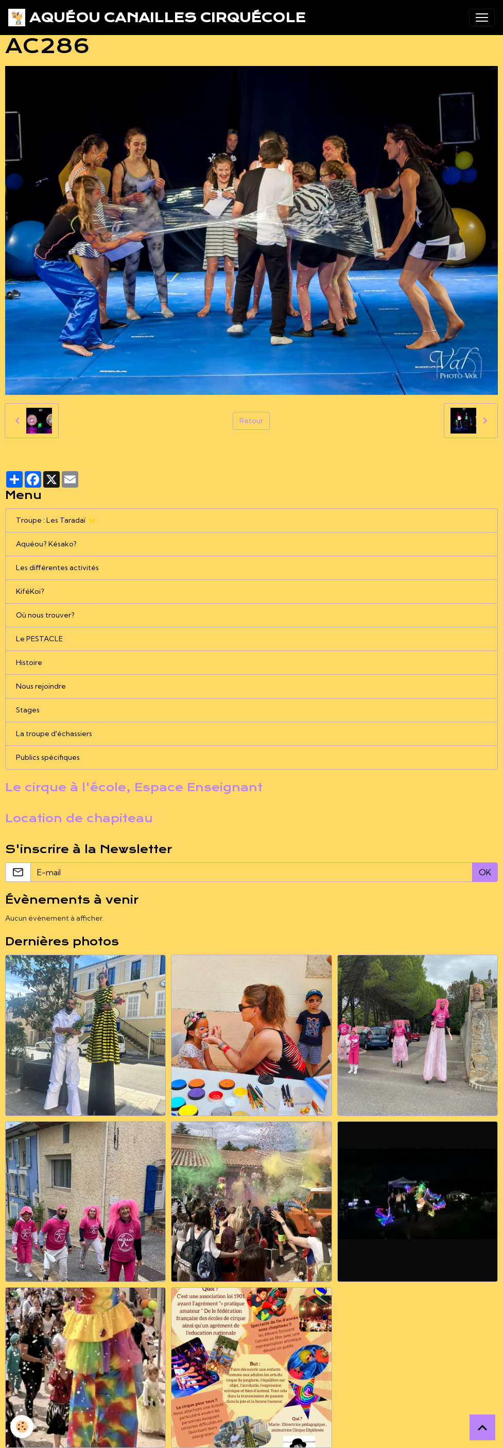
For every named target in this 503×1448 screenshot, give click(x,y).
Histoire (29, 662)
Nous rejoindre (41, 686)
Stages (28, 709)
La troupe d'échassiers (54, 733)
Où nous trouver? (45, 615)
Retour (251, 420)
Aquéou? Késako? (46, 543)
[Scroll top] (482, 1427)
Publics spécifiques (48, 757)
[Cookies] (21, 1426)
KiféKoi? (30, 591)
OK (485, 872)
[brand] (157, 17)
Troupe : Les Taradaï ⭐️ (56, 520)
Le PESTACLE (39, 638)
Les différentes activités (57, 567)
